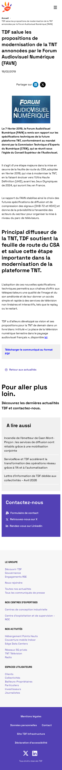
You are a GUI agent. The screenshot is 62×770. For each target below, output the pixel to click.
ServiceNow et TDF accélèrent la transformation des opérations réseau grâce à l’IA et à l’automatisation (30, 463)
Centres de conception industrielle (26, 609)
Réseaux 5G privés (16, 649)
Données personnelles (23, 725)
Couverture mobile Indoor (20, 639)
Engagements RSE (16, 576)
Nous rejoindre (13, 582)
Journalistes (12, 692)
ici (45, 337)
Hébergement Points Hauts (21, 636)
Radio (8, 657)
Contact (47, 725)
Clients (9, 674)
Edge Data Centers (16, 643)
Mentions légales (31, 716)
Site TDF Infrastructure (31, 733)
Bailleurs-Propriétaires (18, 681)
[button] (57, 7)
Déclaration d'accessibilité (31, 742)
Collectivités (12, 677)
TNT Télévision (13, 653)
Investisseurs (13, 689)
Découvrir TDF (13, 569)
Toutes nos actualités (18, 588)
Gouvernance (13, 572)
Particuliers (12, 685)
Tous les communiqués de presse (25, 592)
